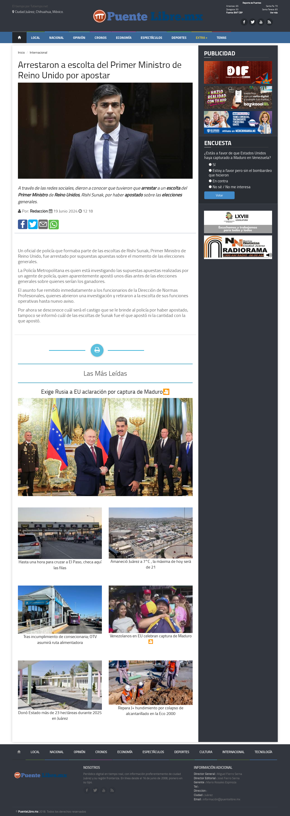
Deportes (179, 37)
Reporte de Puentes (252, 2)
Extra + (201, 37)
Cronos (101, 37)
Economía (123, 37)
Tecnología (263, 752)
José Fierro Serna (217, 778)
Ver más (274, 12)
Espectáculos (151, 37)
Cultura (205, 752)
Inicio (21, 52)
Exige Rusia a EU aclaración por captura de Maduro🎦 (105, 392)
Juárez (203, 795)
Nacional (56, 37)
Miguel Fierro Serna (218, 774)
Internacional (38, 52)
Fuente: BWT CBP (234, 12)
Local (35, 37)
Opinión (79, 37)
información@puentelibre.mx (217, 799)
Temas (221, 37)
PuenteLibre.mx (28, 811)
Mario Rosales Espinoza (215, 782)
